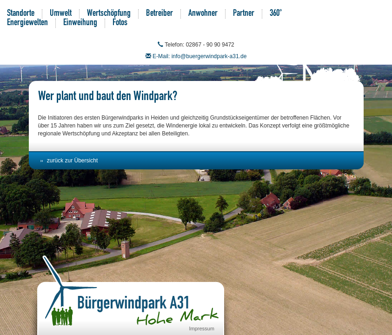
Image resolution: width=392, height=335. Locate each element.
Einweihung (80, 23)
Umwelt (61, 14)
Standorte (20, 14)
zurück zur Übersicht (72, 160)
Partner (243, 14)
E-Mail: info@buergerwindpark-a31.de (199, 56)
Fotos (120, 23)
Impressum (201, 328)
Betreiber (159, 14)
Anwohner (203, 14)
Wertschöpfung (109, 14)
